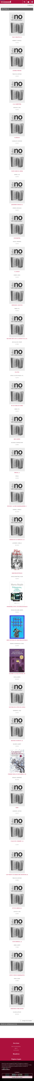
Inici (16, 1048)
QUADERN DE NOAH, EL (17, 204)
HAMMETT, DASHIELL (17, 40)
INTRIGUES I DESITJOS (17, 305)
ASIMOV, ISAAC (17, 275)
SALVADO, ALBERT (17, 744)
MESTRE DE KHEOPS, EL (17, 740)
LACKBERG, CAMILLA (17, 543)
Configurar (17, 1072)
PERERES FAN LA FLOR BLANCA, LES (17, 774)
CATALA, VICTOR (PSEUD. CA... (17, 375)
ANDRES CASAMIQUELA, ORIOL (17, 643)
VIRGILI (17, 476)
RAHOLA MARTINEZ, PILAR (17, 576)
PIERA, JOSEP (17, 978)
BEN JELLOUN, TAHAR (17, 342)
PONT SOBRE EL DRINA (17, 171)
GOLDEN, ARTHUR (17, 1012)
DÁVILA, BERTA (17, 677)
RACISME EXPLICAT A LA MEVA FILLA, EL (17, 338)
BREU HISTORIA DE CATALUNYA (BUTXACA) (17, 640)
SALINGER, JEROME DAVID (17, 442)
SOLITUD (17, 372)
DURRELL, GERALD (17, 509)
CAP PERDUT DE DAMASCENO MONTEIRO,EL (17, 874)
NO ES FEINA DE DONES (17, 405)
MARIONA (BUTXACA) (17, 573)
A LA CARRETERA (17, 104)
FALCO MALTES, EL (17, 37)
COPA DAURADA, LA (17, 941)
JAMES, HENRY (17, 945)
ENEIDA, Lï (17, 472)
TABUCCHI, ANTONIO (17, 74)
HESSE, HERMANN (17, 241)
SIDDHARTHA (17, 238)
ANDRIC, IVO (17, 174)
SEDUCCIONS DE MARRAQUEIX (17, 975)
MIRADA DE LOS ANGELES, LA (17, 539)
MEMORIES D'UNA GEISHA (17, 1008)
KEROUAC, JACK (17, 107)
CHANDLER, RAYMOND (17, 141)
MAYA (17, 807)
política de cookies (6, 1069)
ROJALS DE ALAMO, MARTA (17, 610)
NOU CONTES (17, 439)
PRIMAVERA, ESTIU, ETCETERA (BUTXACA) (17, 606)
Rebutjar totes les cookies (17, 1074)
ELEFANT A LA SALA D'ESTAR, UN (17, 673)
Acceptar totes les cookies (17, 1077)
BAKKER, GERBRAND (17, 777)
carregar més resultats (27, 1020)
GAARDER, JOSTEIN (17, 811)
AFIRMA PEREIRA (17, 70)
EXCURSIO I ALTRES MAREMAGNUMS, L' (17, 506)
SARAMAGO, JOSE (17, 710)
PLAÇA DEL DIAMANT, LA (17, 841)
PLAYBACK (17, 137)
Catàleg (16, 1050)
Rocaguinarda (16, 1046)
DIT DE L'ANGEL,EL (17, 908)
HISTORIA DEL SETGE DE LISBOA (17, 707)
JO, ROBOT (17, 271)
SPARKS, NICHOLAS (17, 208)
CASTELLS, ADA (16, 911)
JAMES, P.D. (17, 308)
